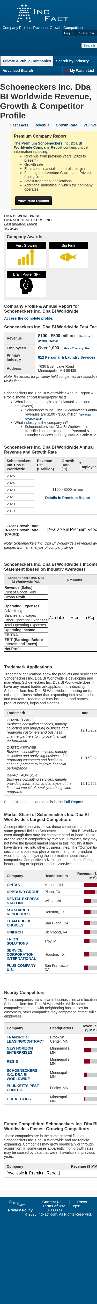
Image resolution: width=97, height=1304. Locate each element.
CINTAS (13, 885)
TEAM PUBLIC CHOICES (19, 923)
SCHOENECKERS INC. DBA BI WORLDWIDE (22, 1074)
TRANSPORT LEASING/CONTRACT (25, 1039)
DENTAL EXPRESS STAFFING (23, 901)
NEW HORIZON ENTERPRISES (20, 1050)
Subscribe (86, 33)
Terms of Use (54, 1206)
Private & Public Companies (27, 61)
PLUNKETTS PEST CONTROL (23, 1088)
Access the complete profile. (28, 318)
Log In (68, 33)
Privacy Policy (20, 1210)
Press (82, 1202)
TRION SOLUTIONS (17, 941)
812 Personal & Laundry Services (66, 357)
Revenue (41, 125)
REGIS (12, 1061)
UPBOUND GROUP (23, 892)
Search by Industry (72, 61)
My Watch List (79, 71)
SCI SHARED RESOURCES (18, 912)
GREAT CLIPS (19, 1099)
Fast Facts (19, 125)
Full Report (73, 802)
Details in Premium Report (67, 498)
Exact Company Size (76, 348)
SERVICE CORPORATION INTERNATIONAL (21, 954)
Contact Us (52, 1202)
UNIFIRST (15, 932)
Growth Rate (66, 125)
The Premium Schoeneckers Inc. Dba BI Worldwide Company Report (48, 145)
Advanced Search (18, 71)
